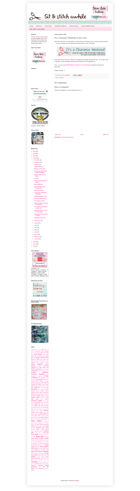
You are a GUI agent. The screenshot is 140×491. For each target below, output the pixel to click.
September (37, 220)
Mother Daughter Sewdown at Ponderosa (41, 203)
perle (37, 427)
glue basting (41, 391)
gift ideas (46, 389)
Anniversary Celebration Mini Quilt (40, 193)
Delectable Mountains (36, 377)
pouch (42, 431)
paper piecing (40, 426)
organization (40, 424)
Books (41, 361)
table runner (44, 456)
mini (45, 414)
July (35, 225)
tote (32, 461)
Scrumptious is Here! (39, 201)
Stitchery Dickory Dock (36, 455)
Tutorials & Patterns (60, 26)
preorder (33, 432)
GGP (42, 389)
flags (39, 384)
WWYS (45, 470)
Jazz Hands (46, 402)
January (36, 239)
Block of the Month (44, 357)
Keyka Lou (37, 405)
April (35, 232)
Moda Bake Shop (35, 417)
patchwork (46, 426)
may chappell (39, 412)
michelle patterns (39, 414)
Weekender (34, 468)
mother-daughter (37, 420)
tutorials (39, 463)
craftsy (47, 372)
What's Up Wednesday (40, 198)
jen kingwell (37, 404)
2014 (34, 156)
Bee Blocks (38, 356)
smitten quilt (34, 450)
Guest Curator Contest (42, 392)
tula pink (46, 461)
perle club (42, 427)
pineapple (33, 429)
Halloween (33, 394)
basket (32, 356)
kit (44, 405)
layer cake (40, 409)
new (48, 420)
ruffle (34, 438)
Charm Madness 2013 (88, 26)
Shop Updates (44, 448)
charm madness (37, 366)
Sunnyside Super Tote (39, 218)
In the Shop (48, 26)
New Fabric (36, 423)
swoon (39, 456)
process (37, 432)
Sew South (46, 445)
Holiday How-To (45, 397)
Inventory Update (36, 402)
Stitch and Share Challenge (40, 453)
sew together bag (35, 446)
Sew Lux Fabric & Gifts (37, 37)
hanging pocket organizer (43, 395)
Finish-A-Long (34, 384)
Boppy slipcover (45, 362)
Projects (46, 432)
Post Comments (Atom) (68, 137)
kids (42, 405)
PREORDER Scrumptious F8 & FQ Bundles (78, 65)
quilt (44, 434)
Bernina (44, 356)
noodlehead (46, 422)
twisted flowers (45, 463)
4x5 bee (44, 351)
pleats (37, 431)
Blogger (77, 482)
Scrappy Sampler (44, 440)
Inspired (47, 400)
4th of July (38, 351)
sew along (38, 443)
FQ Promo (38, 386)
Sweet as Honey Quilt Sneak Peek (39, 187)
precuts (47, 431)
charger (47, 364)
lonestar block (42, 410)
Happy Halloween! (38, 166)
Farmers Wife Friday (36, 382)
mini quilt (43, 415)
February (36, 236)
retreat (45, 436)
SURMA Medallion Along (40, 196)
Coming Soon (34, 372)
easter (47, 379)
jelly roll (32, 404)
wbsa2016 (33, 467)
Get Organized (35, 389)
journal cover (43, 404)
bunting (33, 364)
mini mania (37, 415)
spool (47, 451)
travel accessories (38, 461)
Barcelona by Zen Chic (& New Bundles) (40, 211)
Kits (36, 407)
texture (47, 458)
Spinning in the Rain (39, 451)
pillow (47, 427)
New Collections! (38, 184)
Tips (48, 459)
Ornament (46, 424)
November (37, 162)
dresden (43, 379)
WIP (44, 468)
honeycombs (43, 399)
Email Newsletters (38, 100)
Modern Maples (37, 419)
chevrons (39, 367)
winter (40, 468)
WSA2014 (41, 470)
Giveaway (34, 391)
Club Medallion (37, 370)
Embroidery (40, 381)
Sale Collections (71, 59)
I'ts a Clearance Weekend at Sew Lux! (40, 207)
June (35, 227)
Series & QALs (73, 26)
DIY (39, 379)
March (36, 234)
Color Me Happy (45, 370)
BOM (47, 359)
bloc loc (37, 357)
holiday (38, 397)
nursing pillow (34, 424)
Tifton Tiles (43, 459)
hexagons (33, 397)
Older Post (105, 134)
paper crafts (33, 426)
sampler (47, 438)
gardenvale (40, 387)
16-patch (33, 351)
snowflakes (40, 450)
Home (31, 26)
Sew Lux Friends (39, 445)
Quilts (36, 436)
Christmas (46, 367)
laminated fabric (34, 409)
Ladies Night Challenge (43, 407)
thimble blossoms (35, 460)
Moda (47, 415)
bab (39, 354)
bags (47, 354)
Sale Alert (61, 77)
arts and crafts (34, 354)
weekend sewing (43, 467)
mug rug (43, 420)
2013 (34, 158)
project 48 (41, 432)
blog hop (33, 359)
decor (47, 376)
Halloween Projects (39, 190)
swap (32, 456)
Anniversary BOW (39, 352)
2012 (34, 241)
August (36, 223)
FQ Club (43, 384)
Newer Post (58, 134)
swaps (35, 456)
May (35, 229)
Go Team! (36, 178)
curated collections (40, 374)
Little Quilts (36, 410)
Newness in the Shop (39, 169)
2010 (34, 246)
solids (44, 450)
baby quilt (43, 354)
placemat (33, 431)
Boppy (44, 361)
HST (42, 400)
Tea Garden (41, 458)
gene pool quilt (46, 387)
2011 (34, 244)
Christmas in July (36, 369)
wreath (36, 470)
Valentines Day (38, 465)
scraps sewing (42, 441)
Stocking (43, 455)
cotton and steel (42, 372)
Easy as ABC (34, 381)
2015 (34, 153)
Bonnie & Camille (35, 361)
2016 (34, 151)
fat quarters (46, 382)
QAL (32, 434)
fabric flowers (46, 381)
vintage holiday (45, 465)
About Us (39, 26)
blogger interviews (41, 359)
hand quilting (40, 394)
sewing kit (42, 446)
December (37, 160)
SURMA (47, 455)
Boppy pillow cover (38, 362)
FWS (43, 386)
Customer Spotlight (37, 376)
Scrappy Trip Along (35, 441)
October (36, 164)
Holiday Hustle (35, 399)
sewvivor (37, 448)
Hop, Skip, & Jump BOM (37, 29)
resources (41, 436)
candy (37, 364)
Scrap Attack (34, 440)
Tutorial (34, 464)
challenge (42, 364)
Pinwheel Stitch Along (42, 429)
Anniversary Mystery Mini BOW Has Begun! (40, 171)
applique (47, 352)
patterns (33, 427)
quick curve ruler (39, 434)
